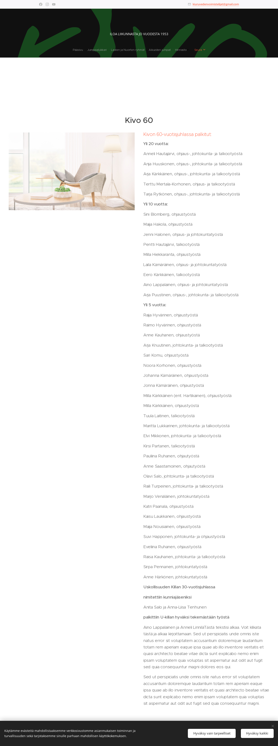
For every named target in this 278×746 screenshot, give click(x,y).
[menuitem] (126, 50)
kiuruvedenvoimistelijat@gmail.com (216, 4)
